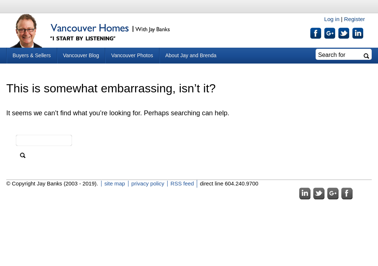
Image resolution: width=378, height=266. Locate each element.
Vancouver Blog (81, 55)
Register (354, 19)
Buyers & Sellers (32, 55)
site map (114, 184)
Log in (331, 19)
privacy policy (147, 184)
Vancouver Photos (132, 55)
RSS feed (182, 184)
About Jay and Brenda (191, 55)
